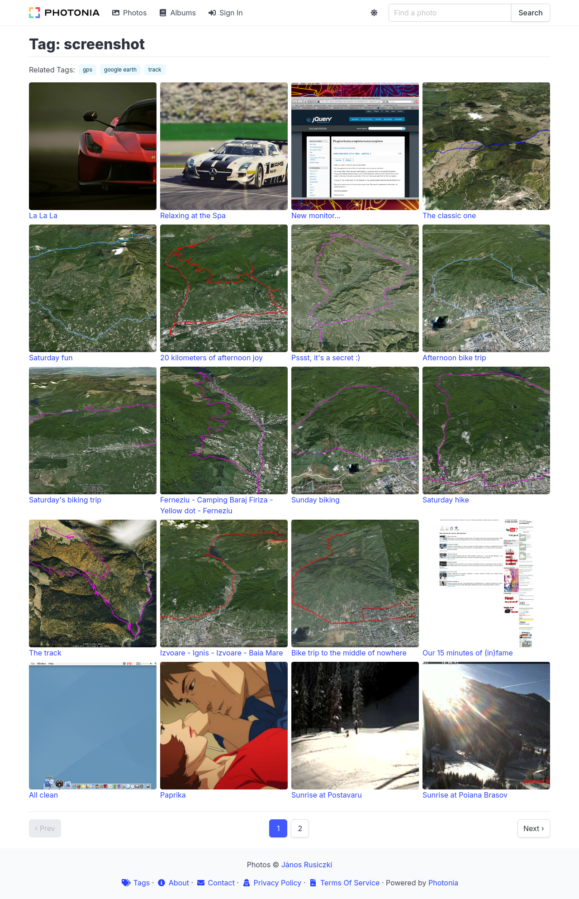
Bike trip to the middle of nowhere (355, 588)
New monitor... (355, 151)
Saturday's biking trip (93, 435)
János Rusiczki (306, 864)
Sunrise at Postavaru (355, 730)
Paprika (224, 730)
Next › (533, 828)
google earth (120, 69)
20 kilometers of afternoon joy (224, 293)
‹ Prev (45, 828)
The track (93, 588)
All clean (93, 730)
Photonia (443, 882)
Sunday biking (355, 435)
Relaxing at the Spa (224, 151)
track (154, 69)
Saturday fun (93, 293)
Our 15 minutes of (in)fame (486, 588)
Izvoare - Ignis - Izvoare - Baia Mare (224, 588)
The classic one (486, 151)
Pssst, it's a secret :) (355, 293)
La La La (93, 151)
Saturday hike (486, 435)
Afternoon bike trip (486, 293)
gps (87, 69)
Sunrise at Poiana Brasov (486, 730)
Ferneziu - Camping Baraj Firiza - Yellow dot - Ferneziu (224, 441)
